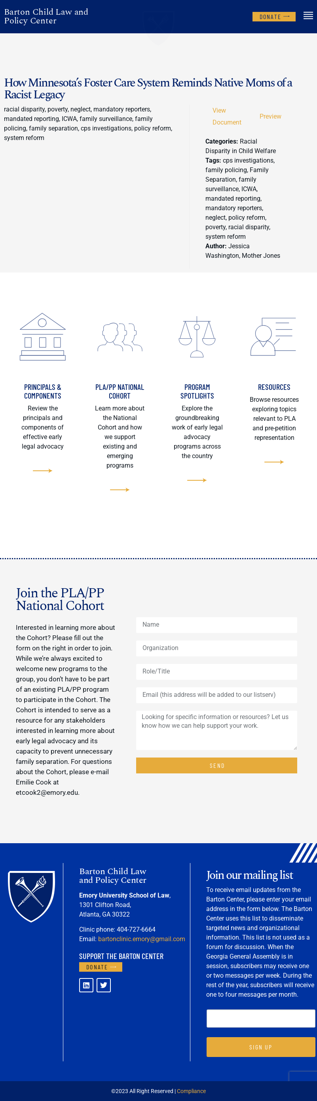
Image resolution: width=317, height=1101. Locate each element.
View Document (227, 116)
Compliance (191, 1091)
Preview (270, 116)
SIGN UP (260, 1047)
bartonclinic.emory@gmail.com (141, 939)
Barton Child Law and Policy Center (46, 16)
